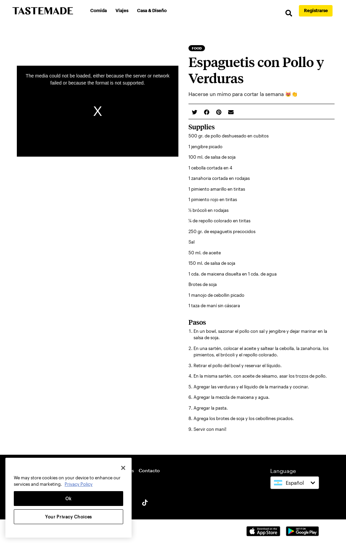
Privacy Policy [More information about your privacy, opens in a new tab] (79, 484)
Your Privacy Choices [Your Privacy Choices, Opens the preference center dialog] (68, 516)
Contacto (149, 470)
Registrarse (316, 10)
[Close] (123, 467)
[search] (289, 13)
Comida (98, 10)
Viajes (121, 10)
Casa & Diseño (152, 10)
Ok (68, 498)
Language (283, 471)
